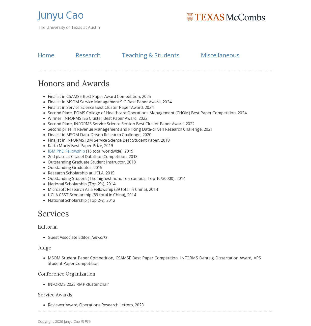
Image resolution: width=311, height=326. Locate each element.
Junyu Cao (61, 15)
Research (88, 55)
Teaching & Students (150, 55)
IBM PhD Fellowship (66, 151)
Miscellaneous (220, 55)
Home (46, 55)
